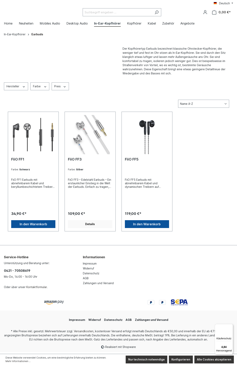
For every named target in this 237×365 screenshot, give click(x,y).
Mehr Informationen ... (18, 361)
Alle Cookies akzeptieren (214, 359)
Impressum (90, 265)
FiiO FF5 (131, 161)
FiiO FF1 (17, 161)
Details (90, 226)
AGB (86, 280)
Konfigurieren (180, 359)
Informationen (94, 259)
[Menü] (230, 326)
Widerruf (88, 270)
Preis (60, 88)
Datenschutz (91, 275)
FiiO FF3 (75, 161)
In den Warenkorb (33, 226)
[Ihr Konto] (205, 13)
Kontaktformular (36, 289)
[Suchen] (166, 13)
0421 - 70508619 (17, 273)
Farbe (40, 88)
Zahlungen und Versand (98, 285)
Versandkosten (83, 333)
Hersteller (16, 88)
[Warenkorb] (221, 13)
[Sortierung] (203, 106)
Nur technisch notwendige (146, 359)
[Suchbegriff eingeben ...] (127, 13)
